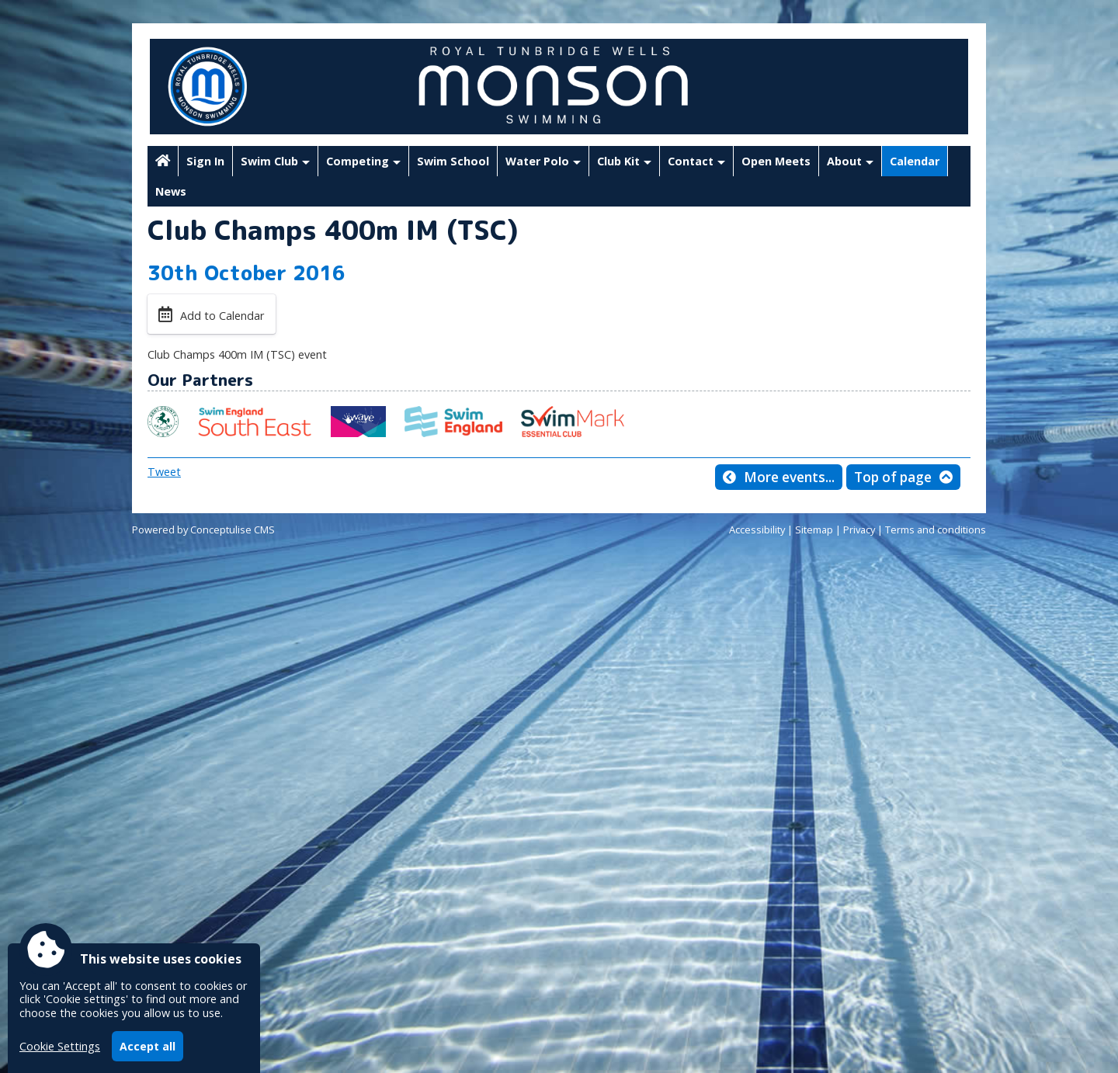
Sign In (205, 161)
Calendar (914, 161)
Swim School (453, 161)
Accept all (147, 1046)
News (170, 191)
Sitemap (814, 529)
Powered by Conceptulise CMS (203, 529)
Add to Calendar (222, 315)
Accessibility (757, 529)
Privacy (859, 529)
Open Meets (776, 161)
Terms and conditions (935, 529)
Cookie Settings (59, 1046)
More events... (789, 477)
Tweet (164, 471)
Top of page (893, 477)
